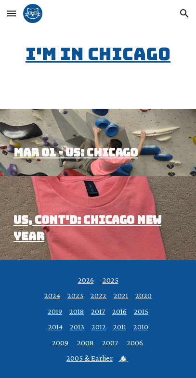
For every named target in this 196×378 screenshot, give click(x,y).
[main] (98, 54)
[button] (11, 13)
